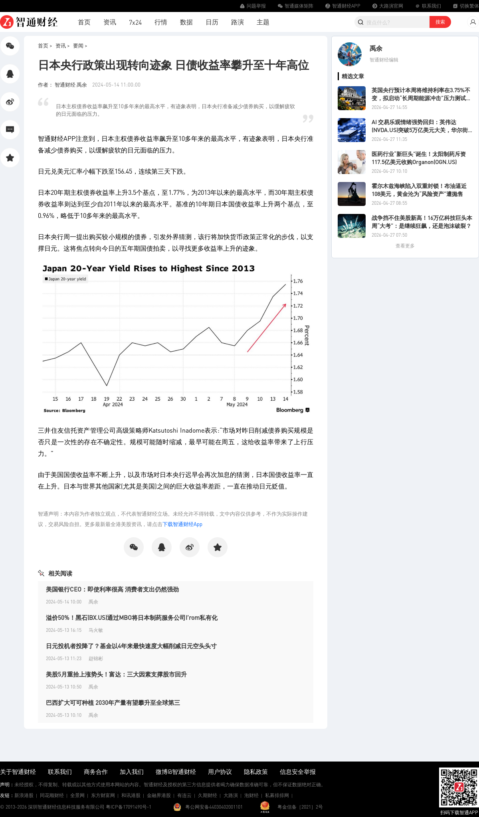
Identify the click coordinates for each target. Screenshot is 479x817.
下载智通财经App (182, 523)
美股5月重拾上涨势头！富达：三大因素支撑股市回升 (116, 674)
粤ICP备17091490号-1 (128, 807)
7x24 (135, 22)
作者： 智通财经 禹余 (63, 84)
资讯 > (62, 45)
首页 (84, 22)
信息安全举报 (298, 771)
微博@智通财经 (176, 771)
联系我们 (60, 771)
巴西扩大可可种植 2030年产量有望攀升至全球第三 (113, 702)
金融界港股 (159, 795)
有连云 (184, 795)
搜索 (440, 22)
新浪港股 (24, 795)
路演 (237, 22)
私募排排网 (277, 795)
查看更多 (405, 246)
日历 (212, 22)
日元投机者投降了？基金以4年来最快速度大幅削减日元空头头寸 (131, 646)
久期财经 (207, 795)
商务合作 (96, 771)
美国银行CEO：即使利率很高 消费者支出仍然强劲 (112, 589)
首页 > (45, 45)
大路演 (231, 795)
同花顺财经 (52, 795)
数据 (186, 22)
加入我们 (132, 771)
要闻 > (80, 45)
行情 (160, 22)
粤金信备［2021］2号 (300, 807)
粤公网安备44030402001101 (214, 807)
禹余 (376, 48)
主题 (263, 22)
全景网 (77, 795)
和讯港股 (131, 795)
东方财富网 (103, 795)
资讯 (109, 22)
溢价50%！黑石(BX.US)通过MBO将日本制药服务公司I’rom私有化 (132, 617)
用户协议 (220, 771)
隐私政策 (256, 771)
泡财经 (251, 795)
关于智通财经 (18, 771)
